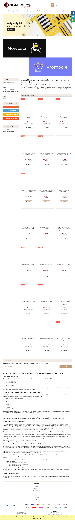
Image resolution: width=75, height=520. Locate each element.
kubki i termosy (9, 406)
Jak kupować (36, 495)
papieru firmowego (59, 86)
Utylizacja (36, 497)
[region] (37, 25)
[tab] (37, 35)
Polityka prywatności (36, 490)
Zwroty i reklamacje (36, 492)
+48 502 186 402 (55, 512)
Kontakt (36, 494)
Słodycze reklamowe (11, 118)
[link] (37, 25)
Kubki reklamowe (11, 110)
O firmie (36, 486)
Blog (37, 499)
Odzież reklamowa (11, 107)
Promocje (5, 98)
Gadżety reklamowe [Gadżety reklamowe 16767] (8, 89)
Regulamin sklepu (36, 488)
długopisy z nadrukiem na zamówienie (14, 398)
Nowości (5, 96)
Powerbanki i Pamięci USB (11, 114)
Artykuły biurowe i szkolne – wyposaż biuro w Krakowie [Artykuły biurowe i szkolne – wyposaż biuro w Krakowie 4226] (10, 85)
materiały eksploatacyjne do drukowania (19, 429)
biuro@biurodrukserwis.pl (56, 514)
